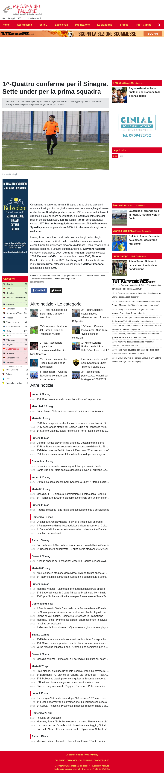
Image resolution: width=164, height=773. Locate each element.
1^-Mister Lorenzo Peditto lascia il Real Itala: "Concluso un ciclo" (95, 346)
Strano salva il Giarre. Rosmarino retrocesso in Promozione (70, 616)
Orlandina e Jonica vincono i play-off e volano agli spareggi (70, 521)
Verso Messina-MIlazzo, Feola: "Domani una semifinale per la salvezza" (77, 647)
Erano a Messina (122, 230)
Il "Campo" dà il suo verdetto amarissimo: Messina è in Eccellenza (74, 529)
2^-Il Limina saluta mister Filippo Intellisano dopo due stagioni (53, 363)
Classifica (9, 278)
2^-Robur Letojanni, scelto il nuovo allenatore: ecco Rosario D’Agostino (76, 423)
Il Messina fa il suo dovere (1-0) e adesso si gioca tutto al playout (73, 627)
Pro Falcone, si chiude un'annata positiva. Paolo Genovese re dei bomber (78, 671)
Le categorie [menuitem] (104, 24)
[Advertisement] (136, 180)
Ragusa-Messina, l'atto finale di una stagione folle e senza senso (73, 509)
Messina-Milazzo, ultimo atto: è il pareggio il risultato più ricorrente (74, 659)
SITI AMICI (72, 760)
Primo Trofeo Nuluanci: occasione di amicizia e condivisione (70, 411)
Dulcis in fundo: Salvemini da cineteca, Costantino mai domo (71, 442)
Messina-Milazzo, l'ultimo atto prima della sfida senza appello (71, 588)
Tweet (56, 290)
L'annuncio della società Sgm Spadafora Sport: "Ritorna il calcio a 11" (94, 363)
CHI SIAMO (60, 760)
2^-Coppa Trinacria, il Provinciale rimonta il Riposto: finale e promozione (77, 705)
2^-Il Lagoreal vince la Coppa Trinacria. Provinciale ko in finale (71, 592)
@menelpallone (68, 279)
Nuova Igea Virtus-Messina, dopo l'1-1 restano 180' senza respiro (73, 698)
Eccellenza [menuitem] (61, 24)
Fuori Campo (120, 256)
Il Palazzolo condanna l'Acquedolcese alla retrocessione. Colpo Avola (75, 525)
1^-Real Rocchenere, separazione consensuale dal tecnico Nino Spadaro (78, 446)
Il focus (117, 83)
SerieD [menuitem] (43, 24)
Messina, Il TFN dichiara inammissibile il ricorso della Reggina (71, 494)
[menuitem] (158, 25)
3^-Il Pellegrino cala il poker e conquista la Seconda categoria (71, 678)
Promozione (120, 205)
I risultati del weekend (49, 533)
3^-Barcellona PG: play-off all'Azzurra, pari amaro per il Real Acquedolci (77, 674)
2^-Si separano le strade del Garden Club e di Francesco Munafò (53, 330)
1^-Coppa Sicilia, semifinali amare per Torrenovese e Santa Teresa (74, 596)
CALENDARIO (85, 760)
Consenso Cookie (74, 755)
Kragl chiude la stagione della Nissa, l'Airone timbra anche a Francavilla (77, 573)
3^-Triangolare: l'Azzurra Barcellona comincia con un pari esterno (53, 375)
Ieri (121, 156)
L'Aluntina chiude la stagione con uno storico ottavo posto (69, 682)
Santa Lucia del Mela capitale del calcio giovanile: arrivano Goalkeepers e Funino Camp (86, 470)
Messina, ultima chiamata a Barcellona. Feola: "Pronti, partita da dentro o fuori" (81, 741)
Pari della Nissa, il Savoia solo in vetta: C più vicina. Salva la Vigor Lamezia (79, 729)
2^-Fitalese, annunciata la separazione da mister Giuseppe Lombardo (75, 639)
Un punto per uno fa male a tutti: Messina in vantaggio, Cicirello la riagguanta (80, 725)
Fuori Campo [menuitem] (144, 24)
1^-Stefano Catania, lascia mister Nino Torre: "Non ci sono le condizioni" (77, 430)
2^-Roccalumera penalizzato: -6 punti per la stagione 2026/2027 (94, 375)
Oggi (115, 156)
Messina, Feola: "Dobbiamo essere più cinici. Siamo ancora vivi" (72, 721)
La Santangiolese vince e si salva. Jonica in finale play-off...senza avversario (79, 612)
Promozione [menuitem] (82, 24)
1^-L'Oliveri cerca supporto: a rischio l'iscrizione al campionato (71, 643)
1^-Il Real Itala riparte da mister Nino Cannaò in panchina (53, 314)
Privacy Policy (91, 755)
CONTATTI (99, 760)
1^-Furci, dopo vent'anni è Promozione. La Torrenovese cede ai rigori (75, 702)
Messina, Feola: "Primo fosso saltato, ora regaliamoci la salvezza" (73, 619)
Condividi (39, 290)
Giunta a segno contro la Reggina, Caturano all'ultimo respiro (71, 686)
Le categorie (44, 276)
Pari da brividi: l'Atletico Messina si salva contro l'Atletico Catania (73, 545)
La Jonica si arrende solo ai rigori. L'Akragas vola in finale (69, 466)
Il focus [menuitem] (124, 24)
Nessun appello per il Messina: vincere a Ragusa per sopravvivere (74, 561)
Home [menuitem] (6, 24)
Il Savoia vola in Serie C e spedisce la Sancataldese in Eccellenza (74, 608)
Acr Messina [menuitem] (24, 24)
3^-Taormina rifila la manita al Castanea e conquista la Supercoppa (74, 576)
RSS (107, 760)
